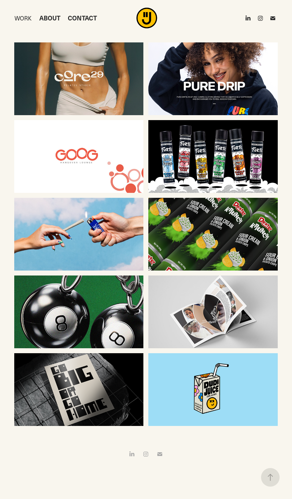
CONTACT (82, 18)
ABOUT (49, 18)
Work (23, 18)
